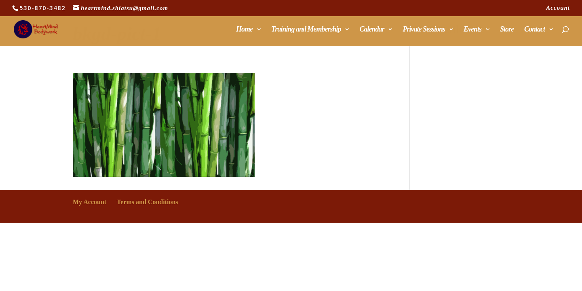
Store (507, 29)
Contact (534, 29)
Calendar (371, 29)
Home (244, 29)
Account (558, 8)
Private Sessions (424, 29)
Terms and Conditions (147, 201)
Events (472, 29)
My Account (89, 201)
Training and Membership (306, 29)
